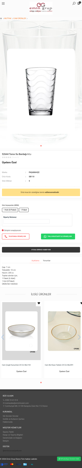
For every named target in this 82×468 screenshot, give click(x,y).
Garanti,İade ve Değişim (12, 438)
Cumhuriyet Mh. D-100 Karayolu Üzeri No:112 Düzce (25, 406)
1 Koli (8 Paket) (10, 210)
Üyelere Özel (9, 162)
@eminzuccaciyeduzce (12, 451)
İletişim (6, 441)
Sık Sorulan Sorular (10, 416)
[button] (41, 145)
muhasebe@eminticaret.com (16, 403)
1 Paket (24, 210)
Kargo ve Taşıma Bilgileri (13, 435)
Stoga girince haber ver (41, 250)
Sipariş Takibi (8, 432)
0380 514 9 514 (10, 400)
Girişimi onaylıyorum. (12, 230)
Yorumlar (46, 260)
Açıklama (35, 260)
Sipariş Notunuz (10, 217)
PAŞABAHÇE (34, 172)
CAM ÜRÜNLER (19, 18)
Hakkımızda (7, 422)
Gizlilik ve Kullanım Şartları (13, 419)
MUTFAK (7, 18)
